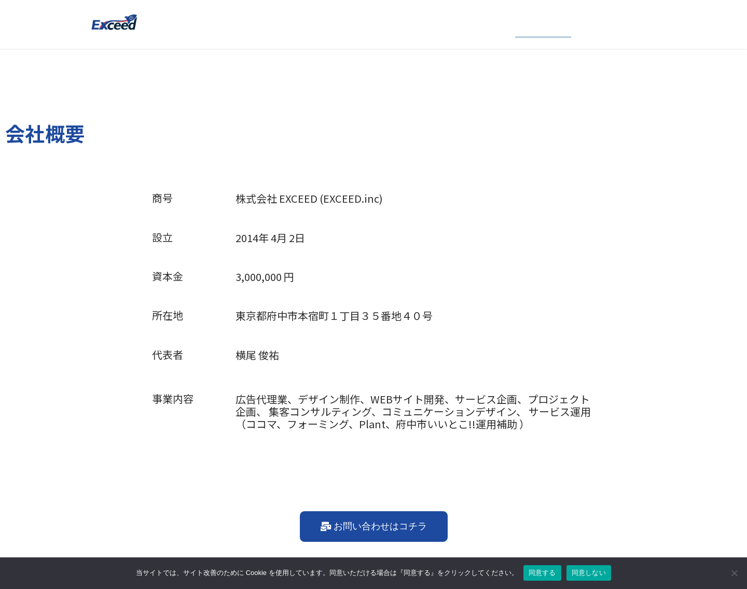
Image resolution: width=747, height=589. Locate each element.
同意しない (589, 573)
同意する (542, 573)
